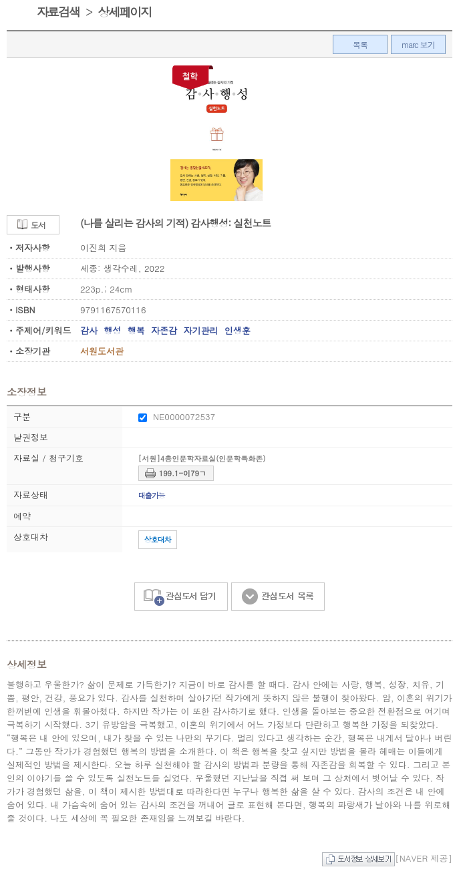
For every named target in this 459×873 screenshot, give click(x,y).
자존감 (164, 330)
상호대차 (157, 539)
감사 (89, 330)
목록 (360, 44)
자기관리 (200, 330)
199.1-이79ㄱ (182, 473)
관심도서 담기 (181, 596)
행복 (136, 330)
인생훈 (237, 330)
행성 (112, 330)
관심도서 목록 (278, 596)
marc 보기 (418, 44)
